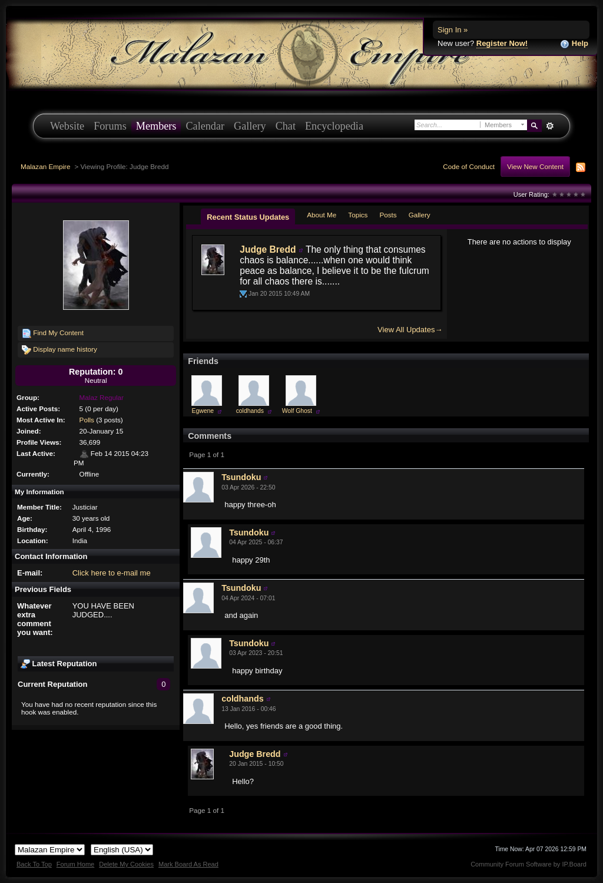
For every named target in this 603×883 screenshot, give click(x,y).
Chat (286, 126)
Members (156, 126)
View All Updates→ (409, 329)
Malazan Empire (45, 166)
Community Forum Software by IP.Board (529, 864)
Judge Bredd (268, 249)
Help (574, 44)
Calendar (204, 126)
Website (67, 126)
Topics (357, 215)
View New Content (535, 166)
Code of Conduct (469, 166)
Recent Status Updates (248, 217)
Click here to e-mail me (111, 572)
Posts (387, 215)
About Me (321, 215)
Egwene (203, 411)
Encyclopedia (334, 126)
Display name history (59, 350)
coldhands (250, 411)
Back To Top (34, 864)
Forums (110, 126)
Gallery (250, 126)
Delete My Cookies (126, 864)
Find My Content (53, 333)
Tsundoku (241, 477)
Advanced (549, 126)
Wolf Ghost (297, 411)
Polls (86, 420)
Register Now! (502, 43)
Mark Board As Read (188, 864)
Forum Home (75, 864)
